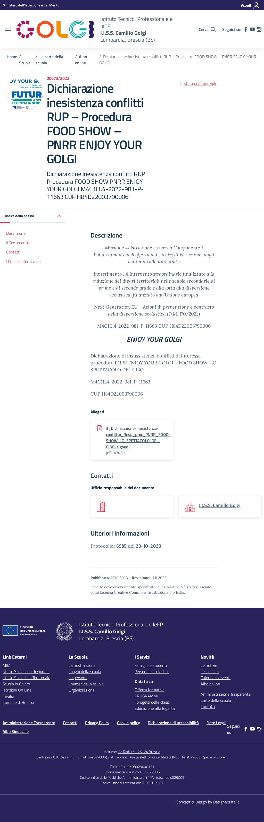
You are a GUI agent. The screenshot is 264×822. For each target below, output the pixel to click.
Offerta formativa (149, 690)
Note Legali (216, 723)
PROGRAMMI (146, 696)
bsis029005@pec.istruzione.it (205, 757)
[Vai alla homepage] (55, 29)
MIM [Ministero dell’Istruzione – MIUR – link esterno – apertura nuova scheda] (6, 665)
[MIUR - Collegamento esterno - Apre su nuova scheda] (31, 5)
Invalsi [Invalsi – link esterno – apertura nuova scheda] (8, 696)
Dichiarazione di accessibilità (173, 723)
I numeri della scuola (86, 684)
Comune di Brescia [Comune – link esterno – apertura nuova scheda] (18, 702)
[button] (33, 216)
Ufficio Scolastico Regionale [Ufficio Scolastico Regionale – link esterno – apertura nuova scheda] (26, 671)
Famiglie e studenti (151, 665)
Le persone (78, 678)
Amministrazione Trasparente (226, 694)
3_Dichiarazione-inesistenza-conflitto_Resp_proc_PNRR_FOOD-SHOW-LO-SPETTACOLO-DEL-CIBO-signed (138, 437)
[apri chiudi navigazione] (8, 29)
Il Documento (17, 243)
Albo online (210, 684)
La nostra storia (82, 665)
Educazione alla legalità (155, 708)
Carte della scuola (216, 700)
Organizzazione (82, 690)
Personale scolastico (152, 671)
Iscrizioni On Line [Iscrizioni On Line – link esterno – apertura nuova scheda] (17, 690)
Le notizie (209, 665)
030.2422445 (64, 757)
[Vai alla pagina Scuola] (25, 63)
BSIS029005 (150, 772)
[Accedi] (250, 5)
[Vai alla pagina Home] (12, 57)
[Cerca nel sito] (207, 29)
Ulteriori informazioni (24, 261)
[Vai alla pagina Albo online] (81, 60)
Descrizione (16, 233)
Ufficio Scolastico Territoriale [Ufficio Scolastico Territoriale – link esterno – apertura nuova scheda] (26, 678)
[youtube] (252, 29)
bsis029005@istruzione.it (107, 757)
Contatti (13, 252)
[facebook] (245, 29)
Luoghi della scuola (85, 671)
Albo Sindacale (16, 731)
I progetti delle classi (152, 702)
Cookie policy (128, 723)
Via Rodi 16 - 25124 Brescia (139, 751)
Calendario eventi (215, 678)
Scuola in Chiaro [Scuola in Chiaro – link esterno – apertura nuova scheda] (16, 684)
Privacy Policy (97, 723)
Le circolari (210, 671)
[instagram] (259, 29)
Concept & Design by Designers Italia (208, 802)
